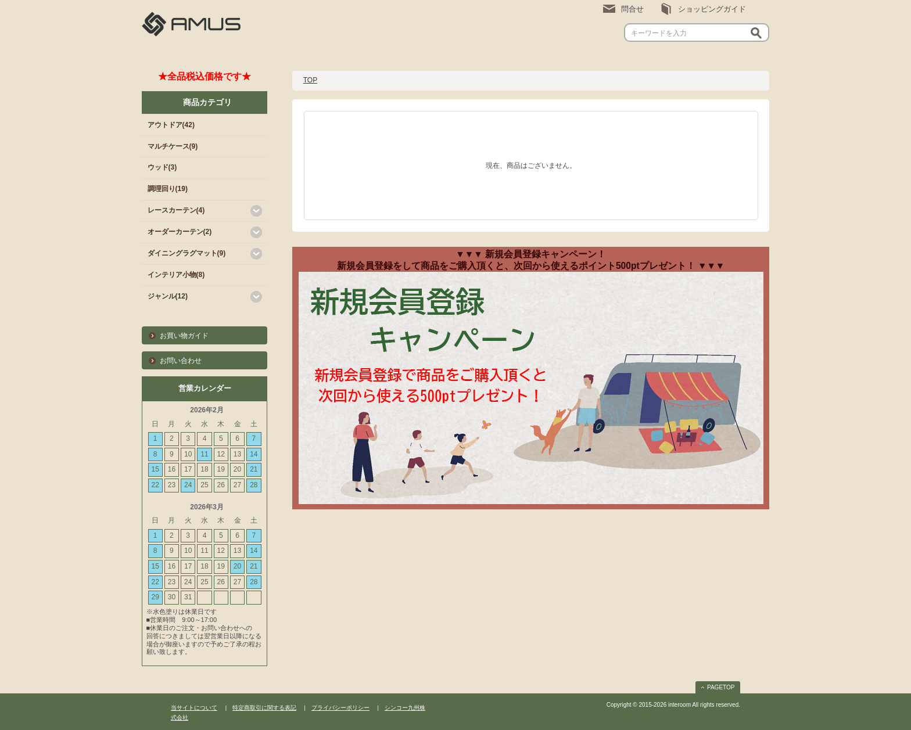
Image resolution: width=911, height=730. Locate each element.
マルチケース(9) (173, 146)
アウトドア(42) (171, 125)
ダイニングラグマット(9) (187, 253)
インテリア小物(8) (176, 275)
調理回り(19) (168, 189)
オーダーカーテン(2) (180, 232)
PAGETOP (720, 687)
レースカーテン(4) (176, 210)
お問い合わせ (181, 361)
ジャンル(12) (168, 296)
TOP (310, 80)
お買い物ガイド (184, 336)
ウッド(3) (162, 167)
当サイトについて (194, 707)
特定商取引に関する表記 (264, 707)
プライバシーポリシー (340, 707)
